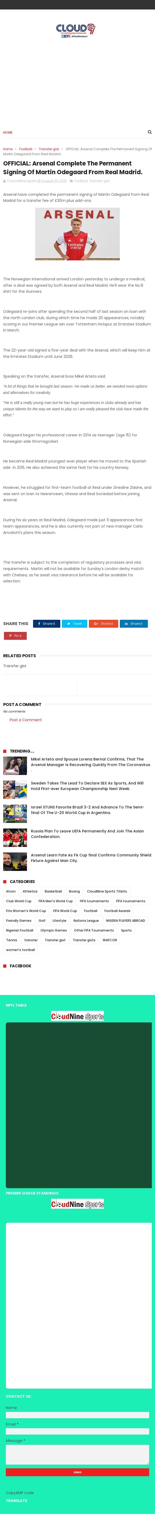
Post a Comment (26, 732)
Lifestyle (59, 932)
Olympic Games (53, 942)
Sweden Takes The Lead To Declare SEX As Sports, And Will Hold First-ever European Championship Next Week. (87, 798)
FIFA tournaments (94, 913)
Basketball (53, 903)
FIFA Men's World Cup (56, 913)
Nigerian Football (19, 942)
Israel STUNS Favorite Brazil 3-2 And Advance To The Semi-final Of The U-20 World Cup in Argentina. (87, 822)
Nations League (86, 932)
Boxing (74, 903)
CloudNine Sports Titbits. (107, 903)
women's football (20, 962)
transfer (31, 952)
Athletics (30, 903)
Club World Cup (18, 913)
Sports (126, 942)
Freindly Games (18, 932)
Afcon (11, 903)
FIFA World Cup (65, 923)
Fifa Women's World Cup (26, 923)
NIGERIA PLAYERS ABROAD (125, 932)
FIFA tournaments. (131, 913)
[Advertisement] (77, 82)
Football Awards (117, 923)
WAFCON (110, 952)
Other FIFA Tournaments (94, 942)
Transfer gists (84, 952)
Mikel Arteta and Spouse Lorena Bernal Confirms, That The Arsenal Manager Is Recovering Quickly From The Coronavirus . (90, 777)
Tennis (11, 952)
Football (25, 150)
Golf (42, 932)
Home (8, 133)
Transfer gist (49, 150)
